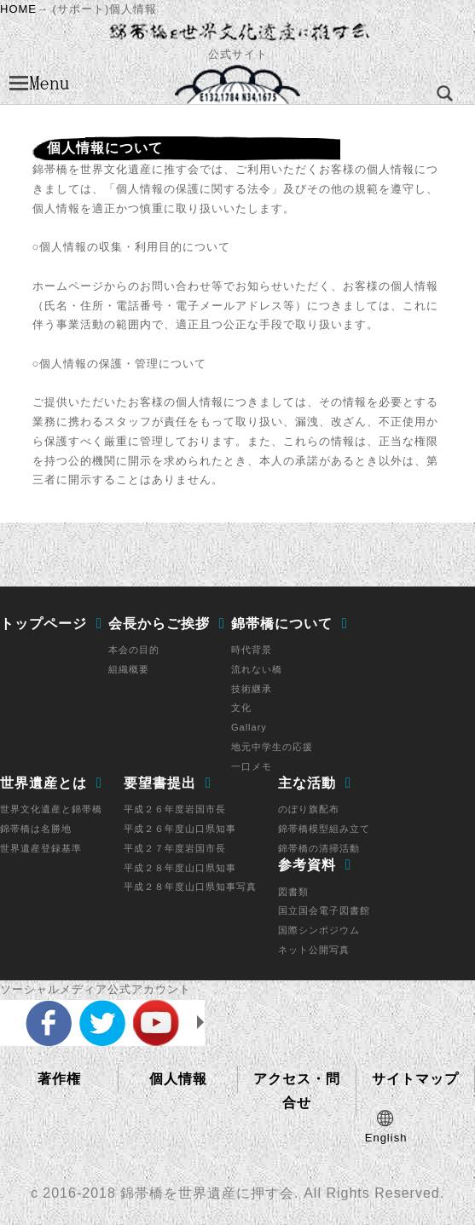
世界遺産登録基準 (41, 848)
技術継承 (251, 689)
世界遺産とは (43, 783)
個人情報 (178, 1079)
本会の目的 (133, 649)
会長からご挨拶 (159, 623)
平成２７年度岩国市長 (175, 848)
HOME (18, 9)
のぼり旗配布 (308, 809)
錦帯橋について (282, 623)
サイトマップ (415, 1079)
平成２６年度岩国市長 (175, 809)
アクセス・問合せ (296, 1091)
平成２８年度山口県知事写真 (190, 886)
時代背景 (251, 649)
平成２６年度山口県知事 (180, 828)
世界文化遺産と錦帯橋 (51, 809)
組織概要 (128, 669)
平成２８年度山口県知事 (180, 868)
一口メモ (251, 766)
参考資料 (307, 865)
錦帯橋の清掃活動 (319, 848)
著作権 (59, 1079)
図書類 (293, 892)
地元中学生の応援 (272, 747)
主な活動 (307, 783)
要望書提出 (160, 783)
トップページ (43, 623)
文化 (241, 707)
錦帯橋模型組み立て (324, 828)
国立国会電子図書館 (324, 910)
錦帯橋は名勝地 (36, 828)
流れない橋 (256, 669)
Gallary (249, 727)
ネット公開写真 (314, 950)
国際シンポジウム (319, 930)
